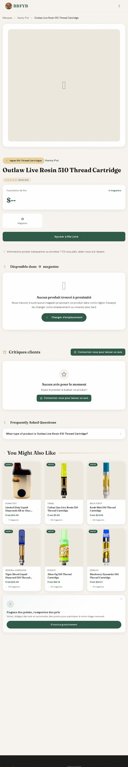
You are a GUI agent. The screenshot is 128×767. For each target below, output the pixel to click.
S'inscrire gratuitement (64, 624)
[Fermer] (121, 599)
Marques (7, 17)
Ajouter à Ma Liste (64, 236)
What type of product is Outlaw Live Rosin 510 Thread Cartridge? (64, 433)
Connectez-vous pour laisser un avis (98, 352)
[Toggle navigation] (119, 6)
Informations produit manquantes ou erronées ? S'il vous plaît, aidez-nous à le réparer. (54, 251)
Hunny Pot (23, 17)
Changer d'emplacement (64, 317)
